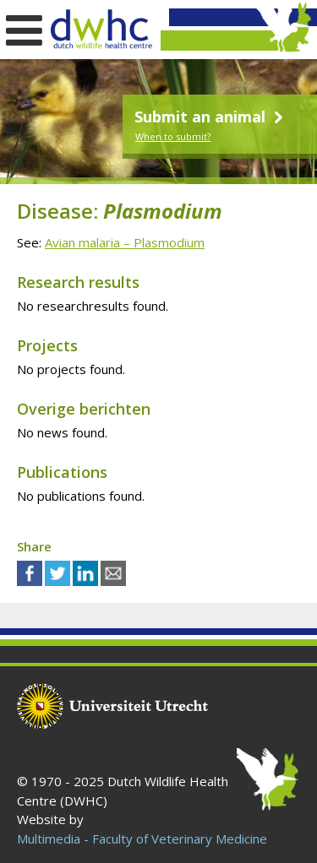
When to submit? (172, 136)
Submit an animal (210, 116)
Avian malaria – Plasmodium (125, 242)
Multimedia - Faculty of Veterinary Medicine (142, 838)
